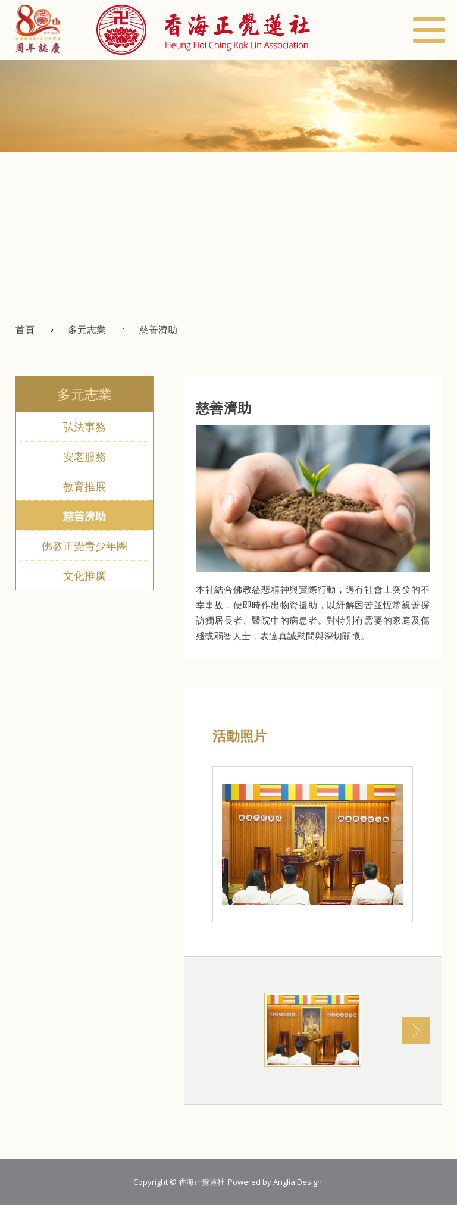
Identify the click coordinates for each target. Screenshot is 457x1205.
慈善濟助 (84, 516)
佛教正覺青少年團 (84, 546)
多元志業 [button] (87, 330)
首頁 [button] (25, 330)
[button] (194, 30)
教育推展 (84, 486)
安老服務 (84, 456)
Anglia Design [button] (297, 1181)
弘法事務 (84, 427)
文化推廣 (84, 575)
